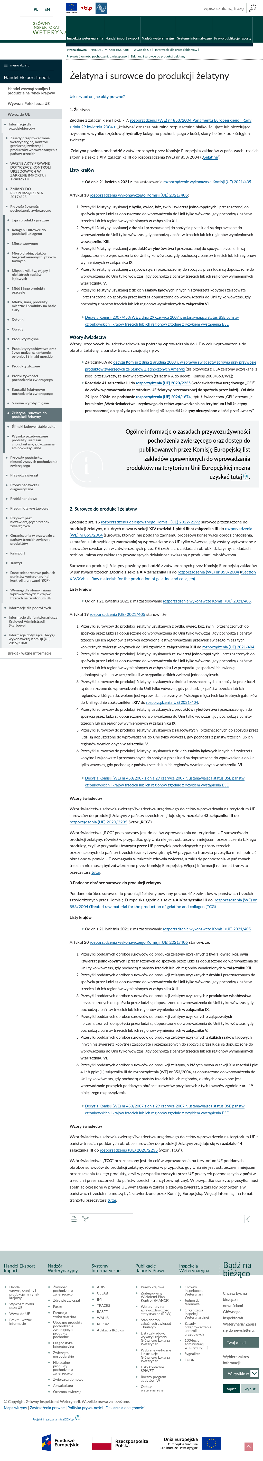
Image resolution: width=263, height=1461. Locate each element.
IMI (99, 1300)
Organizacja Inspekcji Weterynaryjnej (197, 1315)
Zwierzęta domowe (68, 1380)
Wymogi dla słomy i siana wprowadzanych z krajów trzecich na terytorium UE (30, 595)
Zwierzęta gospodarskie (63, 1355)
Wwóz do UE (142, 51)
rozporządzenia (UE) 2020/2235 (163, 384)
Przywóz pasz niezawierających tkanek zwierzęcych (29, 523)
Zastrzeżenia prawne (47, 1409)
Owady (17, 330)
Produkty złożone (26, 367)
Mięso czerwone (25, 244)
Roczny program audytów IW (153, 1380)
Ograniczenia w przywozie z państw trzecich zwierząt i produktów (32, 540)
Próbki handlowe (23, 500)
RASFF (102, 1313)
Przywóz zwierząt (24, 476)
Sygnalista (192, 1355)
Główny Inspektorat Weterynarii (194, 1292)
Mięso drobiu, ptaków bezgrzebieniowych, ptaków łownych (34, 258)
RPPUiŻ (103, 1325)
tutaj (236, 477)
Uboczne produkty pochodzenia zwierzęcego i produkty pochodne (67, 1331)
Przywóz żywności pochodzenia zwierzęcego (97, 57)
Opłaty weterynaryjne (152, 1389)
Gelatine (210, 158)
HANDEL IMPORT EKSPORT (109, 51)
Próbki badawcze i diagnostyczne (24, 488)
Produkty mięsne (25, 340)
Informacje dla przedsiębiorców (176, 51)
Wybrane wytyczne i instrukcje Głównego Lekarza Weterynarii (156, 1357)
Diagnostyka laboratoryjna (63, 1346)
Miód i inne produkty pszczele (28, 291)
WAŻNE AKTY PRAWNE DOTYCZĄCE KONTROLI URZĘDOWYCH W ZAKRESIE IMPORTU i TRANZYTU (30, 172)
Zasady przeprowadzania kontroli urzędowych (198, 1330)
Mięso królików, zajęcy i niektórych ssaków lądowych (31, 276)
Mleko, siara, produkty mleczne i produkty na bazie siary (34, 307)
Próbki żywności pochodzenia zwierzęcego (32, 379)
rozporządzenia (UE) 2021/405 (117, 615)
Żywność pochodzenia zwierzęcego (63, 1292)
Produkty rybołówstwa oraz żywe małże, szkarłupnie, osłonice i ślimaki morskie (34, 353)
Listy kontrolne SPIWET (152, 1370)
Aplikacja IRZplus (110, 1331)
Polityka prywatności (85, 1409)
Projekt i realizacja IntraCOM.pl (53, 1421)
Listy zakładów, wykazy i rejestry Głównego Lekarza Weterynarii (155, 1340)
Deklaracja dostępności (125, 1409)
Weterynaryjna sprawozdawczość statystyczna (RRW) (156, 1311)
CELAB (102, 1294)
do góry (249, 1447)
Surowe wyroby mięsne (30, 404)
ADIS (101, 1288)
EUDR (189, 1361)
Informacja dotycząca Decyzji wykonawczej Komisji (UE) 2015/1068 (32, 640)
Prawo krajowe (152, 1288)
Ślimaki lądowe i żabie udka (33, 427)
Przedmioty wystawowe (29, 509)
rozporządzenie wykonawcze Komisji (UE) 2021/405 (207, 183)
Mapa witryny (15, 1409)
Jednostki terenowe (192, 1303)
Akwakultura (63, 1387)
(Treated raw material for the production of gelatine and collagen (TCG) (152, 907)
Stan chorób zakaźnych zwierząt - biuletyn (156, 1324)
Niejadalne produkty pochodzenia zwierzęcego (63, 1369)
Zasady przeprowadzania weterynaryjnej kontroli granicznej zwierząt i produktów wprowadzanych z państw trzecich (33, 147)
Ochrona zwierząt (67, 1393)
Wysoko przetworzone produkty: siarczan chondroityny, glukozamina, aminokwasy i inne (33, 443)
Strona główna (77, 51)
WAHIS (103, 1319)
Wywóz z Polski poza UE (29, 104)
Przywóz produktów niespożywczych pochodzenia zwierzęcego (33, 462)
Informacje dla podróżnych (30, 609)
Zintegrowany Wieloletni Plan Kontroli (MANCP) (155, 1298)
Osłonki (18, 320)
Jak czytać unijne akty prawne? (97, 97)
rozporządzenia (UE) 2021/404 (228, 648)
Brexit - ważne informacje (29, 654)
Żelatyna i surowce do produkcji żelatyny (29, 416)
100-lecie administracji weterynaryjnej (196, 1345)
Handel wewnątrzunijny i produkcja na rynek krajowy (31, 91)
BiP (86, 8)
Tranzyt (16, 564)
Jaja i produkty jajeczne (30, 221)
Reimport (17, 554)
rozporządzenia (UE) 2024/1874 (163, 397)
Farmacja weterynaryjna (64, 1315)
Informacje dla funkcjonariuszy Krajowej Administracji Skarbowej (33, 622)
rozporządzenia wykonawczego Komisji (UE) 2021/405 (139, 196)
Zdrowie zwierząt (66, 1301)
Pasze (57, 1308)
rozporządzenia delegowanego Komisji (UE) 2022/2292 (150, 523)
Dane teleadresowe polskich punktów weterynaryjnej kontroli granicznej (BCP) (32, 577)
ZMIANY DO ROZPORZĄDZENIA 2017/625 (26, 194)
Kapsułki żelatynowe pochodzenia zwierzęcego (32, 392)
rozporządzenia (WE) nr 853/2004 (208, 573)
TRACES (103, 1307)
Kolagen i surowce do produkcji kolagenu (29, 233)
